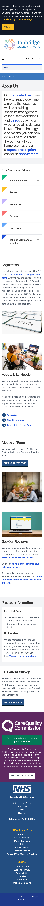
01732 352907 (28, 819)
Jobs (22, 844)
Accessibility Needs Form (17, 425)
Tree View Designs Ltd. (22, 897)
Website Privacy (22, 870)
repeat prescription (21, 150)
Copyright (22, 879)
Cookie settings (24, 19)
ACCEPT (8, 27)
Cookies (22, 876)
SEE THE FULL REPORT (22, 775)
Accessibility (10, 415)
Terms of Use (22, 866)
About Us (22, 834)
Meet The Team (22, 841)
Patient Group (22, 847)
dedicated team (22, 95)
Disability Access (13, 420)
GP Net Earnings (22, 837)
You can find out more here (22, 656)
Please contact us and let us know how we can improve (22, 579)
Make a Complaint (22, 883)
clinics (15, 120)
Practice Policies (22, 850)
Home (4, 76)
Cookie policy (8, 19)
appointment (29, 154)
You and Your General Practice (22, 854)
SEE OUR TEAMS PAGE (15, 463)
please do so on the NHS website (18, 557)
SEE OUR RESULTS (13, 702)
